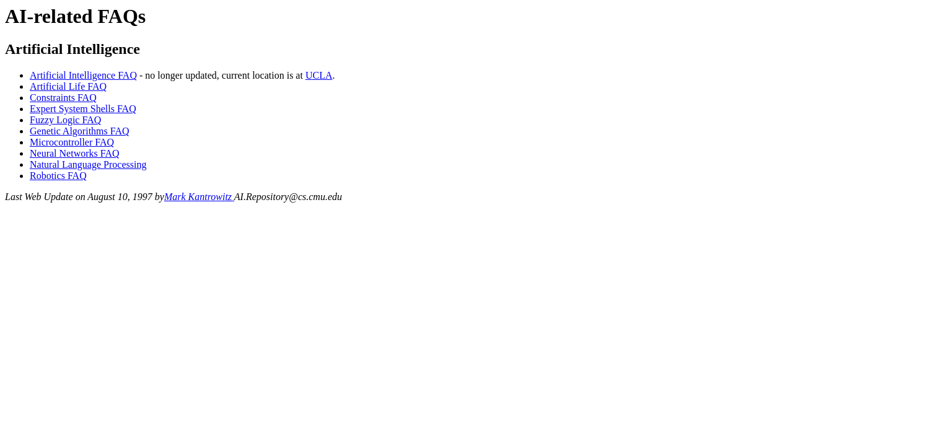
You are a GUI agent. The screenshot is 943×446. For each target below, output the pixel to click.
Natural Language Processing (88, 164)
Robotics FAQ (58, 175)
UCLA (319, 75)
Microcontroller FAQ (72, 142)
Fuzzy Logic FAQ (65, 120)
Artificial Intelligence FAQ (83, 75)
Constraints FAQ (63, 97)
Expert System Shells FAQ (83, 108)
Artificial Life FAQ (68, 86)
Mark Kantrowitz (199, 196)
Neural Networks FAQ (75, 153)
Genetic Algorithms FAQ (79, 131)
